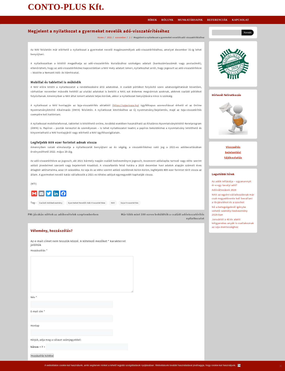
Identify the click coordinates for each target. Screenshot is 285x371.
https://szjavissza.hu (125, 105)
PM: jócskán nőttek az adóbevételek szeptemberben (63, 214)
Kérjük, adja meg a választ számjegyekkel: (56, 339)
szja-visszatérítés (129, 203)
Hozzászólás (39, 250)
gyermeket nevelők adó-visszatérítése (86, 203)
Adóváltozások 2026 (224, 190)
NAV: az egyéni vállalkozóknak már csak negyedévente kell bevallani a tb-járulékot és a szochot (233, 198)
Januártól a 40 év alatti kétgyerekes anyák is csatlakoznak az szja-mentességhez (233, 223)
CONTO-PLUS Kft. (66, 7)
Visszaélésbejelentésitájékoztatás (233, 152)
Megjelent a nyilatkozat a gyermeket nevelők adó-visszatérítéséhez (98, 31)
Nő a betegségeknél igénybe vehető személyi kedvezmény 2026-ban (230, 210)
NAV (113, 203)
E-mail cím (38, 311)
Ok (239, 365)
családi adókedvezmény (50, 203)
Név (34, 297)
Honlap (35, 325)
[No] (280, 366)
